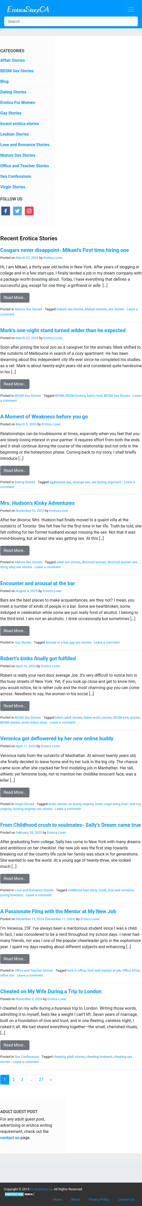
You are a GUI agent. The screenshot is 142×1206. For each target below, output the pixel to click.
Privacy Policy (99, 1199)
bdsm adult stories (68, 717)
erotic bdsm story (34, 722)
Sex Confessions (15, 176)
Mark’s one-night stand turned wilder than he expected (63, 330)
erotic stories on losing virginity (71, 804)
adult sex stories (68, 562)
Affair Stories (12, 60)
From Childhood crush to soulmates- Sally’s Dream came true (70, 825)
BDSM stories (10, 722)
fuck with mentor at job (104, 970)
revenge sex (81, 482)
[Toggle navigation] (131, 9)
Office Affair (130, 970)
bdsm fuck (95, 396)
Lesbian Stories (14, 134)
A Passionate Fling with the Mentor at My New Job (58, 911)
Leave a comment (47, 567)
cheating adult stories (69, 1057)
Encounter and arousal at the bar (37, 583)
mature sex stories (69, 309)
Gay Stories (10, 113)
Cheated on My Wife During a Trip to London (51, 991)
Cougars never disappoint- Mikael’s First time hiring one (64, 250)
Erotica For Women (17, 102)
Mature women (96, 309)
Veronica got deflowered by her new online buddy (56, 738)
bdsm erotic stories (98, 717)
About (75, 1199)
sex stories (116, 309)
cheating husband (99, 1057)
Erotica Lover (52, 258)
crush (102, 890)
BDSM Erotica (76, 396)
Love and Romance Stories (24, 144)
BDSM (59, 396)
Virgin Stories (12, 186)
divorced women (94, 562)
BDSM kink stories (126, 717)
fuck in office (76, 970)
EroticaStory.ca (41, 1189)
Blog (4, 81)
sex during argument (106, 482)
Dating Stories (13, 92)
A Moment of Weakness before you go (44, 416)
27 (41, 1079)
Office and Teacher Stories (24, 165)
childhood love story (82, 890)
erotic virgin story (107, 804)
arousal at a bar (57, 642)
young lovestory (11, 895)
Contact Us (126, 1199)
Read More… (15, 297)
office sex (7, 975)
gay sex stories (80, 642)
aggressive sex (60, 482)
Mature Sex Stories (17, 155)
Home (57, 1199)
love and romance (121, 890)
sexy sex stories (20, 567)
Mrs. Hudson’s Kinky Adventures (37, 503)
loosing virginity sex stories (32, 809)
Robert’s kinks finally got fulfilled (38, 658)
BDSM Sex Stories (17, 70)
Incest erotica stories (19, 123)
